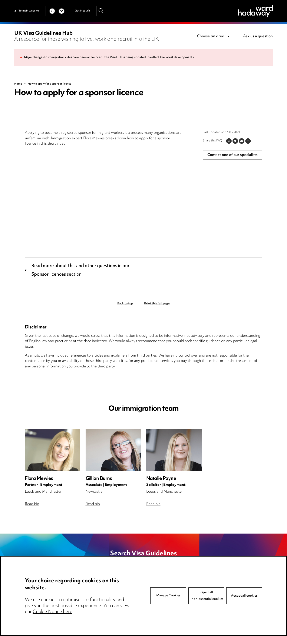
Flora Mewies (39, 478)
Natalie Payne (161, 478)
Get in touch (82, 11)
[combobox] (214, 36)
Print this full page (157, 304)
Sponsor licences (48, 274)
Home (18, 84)
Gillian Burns (99, 478)
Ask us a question (258, 36)
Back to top (125, 304)
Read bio (32, 504)
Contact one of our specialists (232, 155)
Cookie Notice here (52, 612)
